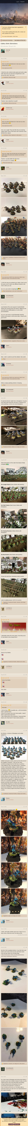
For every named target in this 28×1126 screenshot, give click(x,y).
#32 (26, 616)
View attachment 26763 (7, 68)
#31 (26, 459)
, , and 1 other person (12, 135)
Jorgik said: (4, 61)
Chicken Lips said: (6, 151)
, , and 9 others (14, 793)
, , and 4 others (14, 603)
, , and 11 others (14, 340)
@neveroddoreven (5, 160)
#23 (26, 116)
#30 (26, 398)
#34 (26, 674)
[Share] (24, 58)
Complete (18, 600)
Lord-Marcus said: (6, 705)
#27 (26, 304)
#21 (26, 58)
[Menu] (1, 1)
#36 (26, 730)
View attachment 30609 (7, 277)
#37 (26, 806)
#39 (26, 947)
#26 (26, 271)
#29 (26, 372)
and (7, 162)
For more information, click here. (10, 36)
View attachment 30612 (15, 278)
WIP (14, 600)
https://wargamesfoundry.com (8, 1087)
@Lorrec (3, 289)
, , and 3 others (14, 446)
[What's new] (26, 1)
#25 (26, 175)
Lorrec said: (4, 275)
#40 (26, 1076)
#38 (26, 928)
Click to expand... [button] (14, 631)
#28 (26, 354)
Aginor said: (4, 677)
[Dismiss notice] (25, 27)
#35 (26, 702)
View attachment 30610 (17, 277)
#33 (26, 649)
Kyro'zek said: (5, 93)
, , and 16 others (14, 258)
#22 (26, 90)
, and (9, 77)
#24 (26, 148)
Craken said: (4, 619)
